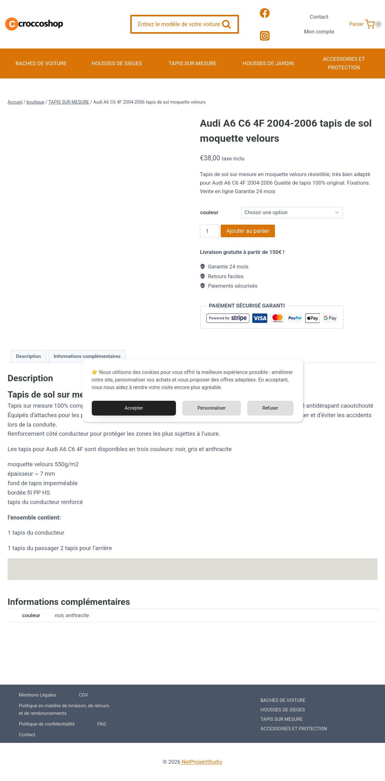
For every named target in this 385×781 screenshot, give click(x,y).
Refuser (270, 408)
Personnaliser (210, 408)
